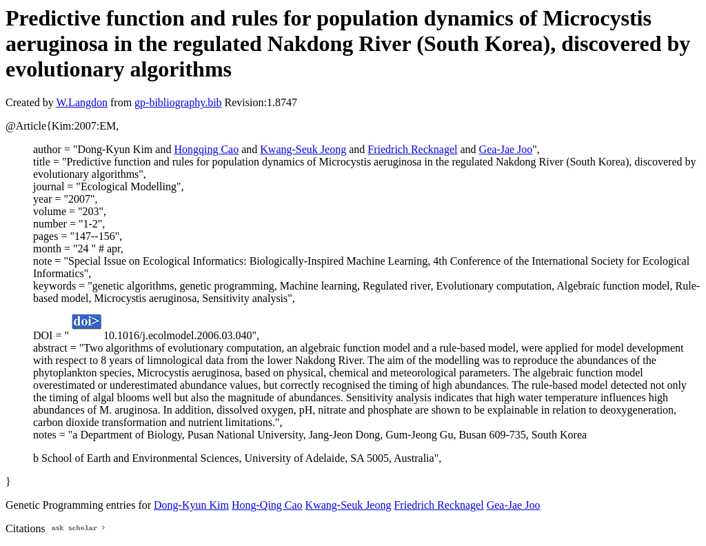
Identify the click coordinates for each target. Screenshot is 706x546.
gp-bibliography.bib (178, 102)
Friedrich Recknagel (412, 149)
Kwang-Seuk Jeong (303, 149)
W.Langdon (82, 102)
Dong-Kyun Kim (191, 505)
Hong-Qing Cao (267, 505)
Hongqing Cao (206, 149)
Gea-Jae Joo (506, 149)
